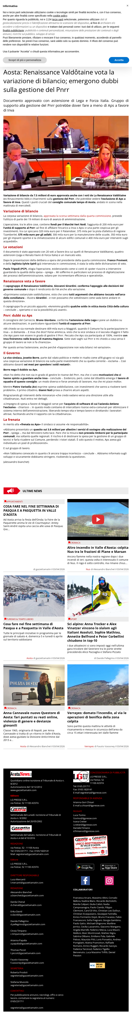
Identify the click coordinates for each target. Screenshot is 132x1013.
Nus (88, 569)
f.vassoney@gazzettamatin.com (27, 962)
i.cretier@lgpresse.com (85, 824)
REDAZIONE (16, 843)
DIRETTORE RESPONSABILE (24, 875)
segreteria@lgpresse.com (93, 792)
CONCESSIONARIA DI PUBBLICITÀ (107, 772)
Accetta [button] (118, 60)
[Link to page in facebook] (85, 880)
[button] (127, 6)
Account (77, 811)
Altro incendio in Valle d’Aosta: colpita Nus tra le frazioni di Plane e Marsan (97, 549)
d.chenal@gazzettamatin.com (26, 905)
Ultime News (32, 491)
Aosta (30, 658)
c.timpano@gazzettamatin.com (26, 934)
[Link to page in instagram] (109, 883)
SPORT (73, 619)
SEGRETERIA (16, 968)
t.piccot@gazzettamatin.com (25, 953)
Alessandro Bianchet (104, 569)
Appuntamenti (14, 501)
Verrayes (89, 746)
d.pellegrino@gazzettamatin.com (27, 924)
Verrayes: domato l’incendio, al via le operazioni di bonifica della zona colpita (97, 717)
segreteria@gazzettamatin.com (32, 854)
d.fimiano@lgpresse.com (86, 831)
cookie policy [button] (60, 15)
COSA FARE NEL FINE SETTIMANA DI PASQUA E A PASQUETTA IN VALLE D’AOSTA (31, 510)
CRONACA (75, 542)
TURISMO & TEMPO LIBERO (19, 619)
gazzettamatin (43, 569)
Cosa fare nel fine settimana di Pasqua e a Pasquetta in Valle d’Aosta (33, 626)
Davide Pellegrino (106, 658)
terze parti (57, 19)
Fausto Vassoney (106, 746)
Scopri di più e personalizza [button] (25, 60)
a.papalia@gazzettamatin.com (26, 943)
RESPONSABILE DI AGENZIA (87, 798)
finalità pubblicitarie (13, 30)
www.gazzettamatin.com (23, 790)
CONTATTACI (17, 990)
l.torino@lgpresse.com (85, 818)
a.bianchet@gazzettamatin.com (27, 895)
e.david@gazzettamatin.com (25, 914)
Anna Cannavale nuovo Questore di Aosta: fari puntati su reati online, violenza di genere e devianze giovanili (31, 719)
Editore (14, 795)
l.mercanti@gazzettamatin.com (26, 882)
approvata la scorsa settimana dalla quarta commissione (77, 216)
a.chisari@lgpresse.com (92, 805)
